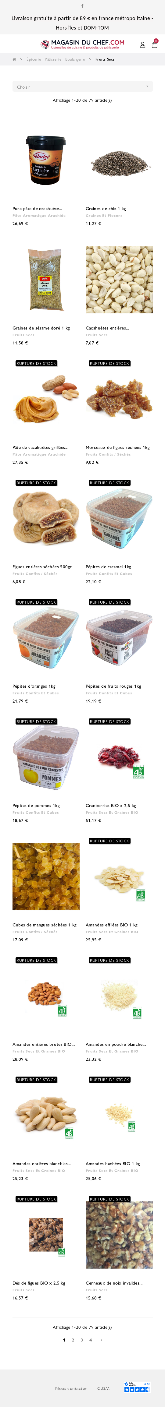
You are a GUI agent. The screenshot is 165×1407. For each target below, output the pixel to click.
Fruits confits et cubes (109, 573)
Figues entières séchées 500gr (42, 566)
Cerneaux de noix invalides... (114, 1282)
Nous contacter (71, 1388)
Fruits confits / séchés (108, 454)
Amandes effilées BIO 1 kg (112, 924)
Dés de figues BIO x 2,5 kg (39, 1282)
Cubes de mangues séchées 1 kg (45, 924)
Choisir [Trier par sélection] (85, 86)
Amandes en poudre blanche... (116, 1044)
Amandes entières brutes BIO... (44, 1044)
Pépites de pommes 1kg (36, 805)
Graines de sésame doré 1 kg (41, 327)
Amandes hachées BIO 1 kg (113, 1163)
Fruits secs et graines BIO (112, 812)
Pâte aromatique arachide (39, 215)
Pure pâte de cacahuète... (37, 208)
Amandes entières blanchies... (42, 1163)
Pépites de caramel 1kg (108, 566)
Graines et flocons (104, 215)
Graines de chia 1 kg (106, 208)
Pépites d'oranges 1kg (34, 685)
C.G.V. (103, 1388)
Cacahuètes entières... (107, 327)
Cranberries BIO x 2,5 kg (111, 805)
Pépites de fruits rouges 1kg (113, 685)
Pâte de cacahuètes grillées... (41, 447)
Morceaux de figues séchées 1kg (118, 447)
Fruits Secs (23, 334)
